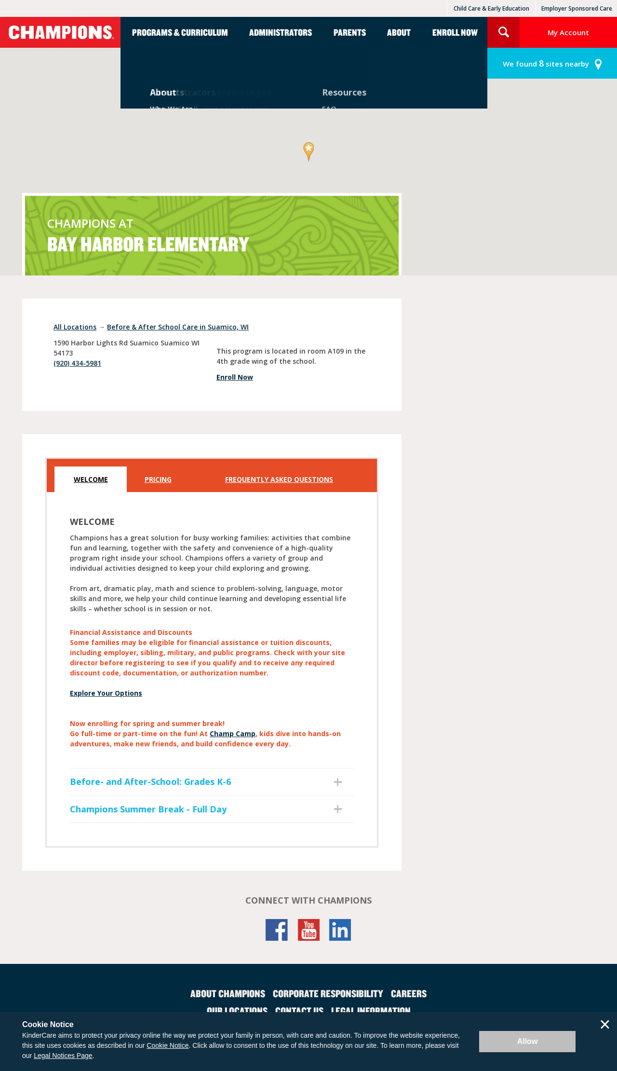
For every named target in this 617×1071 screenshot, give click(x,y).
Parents (350, 32)
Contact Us (299, 1010)
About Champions (227, 993)
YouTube (308, 930)
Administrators (280, 32)
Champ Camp (232, 733)
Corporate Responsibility (328, 993)
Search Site (503, 32)
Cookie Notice (167, 1045)
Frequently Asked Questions (279, 479)
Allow (527, 1041)
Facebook (277, 930)
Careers (409, 993)
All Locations (75, 326)
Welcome (91, 479)
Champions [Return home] (60, 32)
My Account (568, 32)
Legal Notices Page (63, 1055)
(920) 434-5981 (77, 363)
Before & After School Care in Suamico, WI (178, 326)
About (399, 32)
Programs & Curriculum (180, 32)
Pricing (158, 479)
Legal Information (371, 1010)
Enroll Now (455, 32)
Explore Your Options (106, 693)
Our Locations (237, 1010)
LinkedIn (340, 930)
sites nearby (546, 63)
